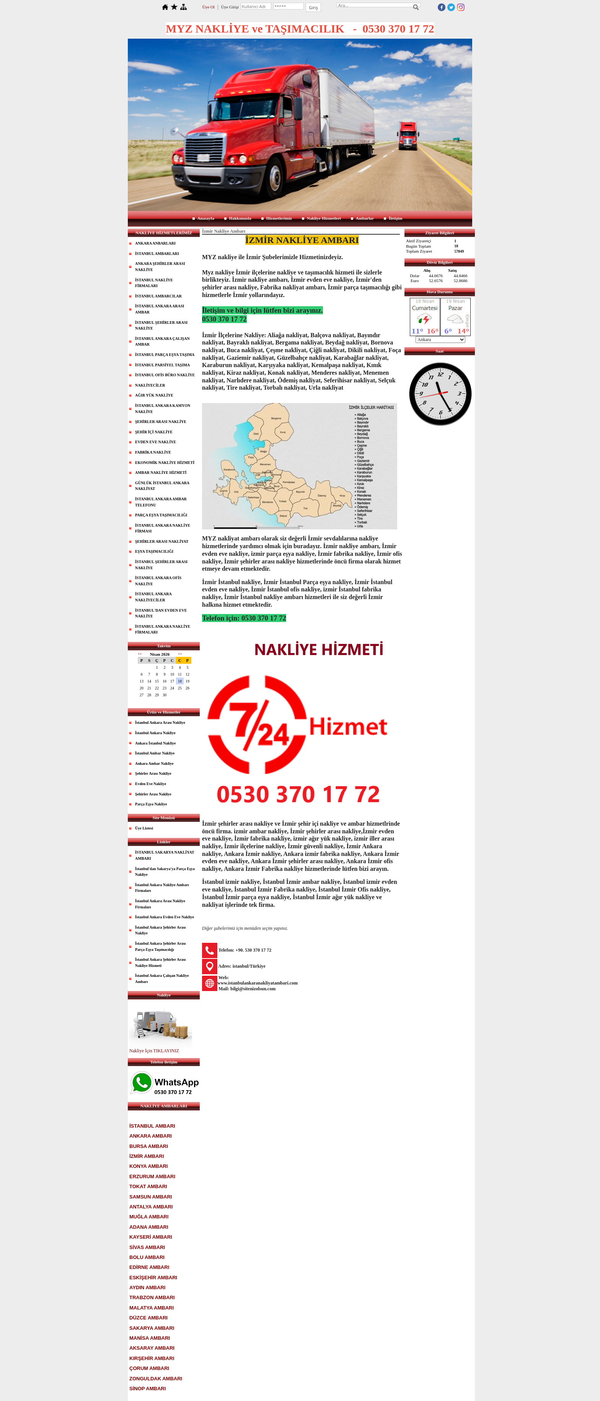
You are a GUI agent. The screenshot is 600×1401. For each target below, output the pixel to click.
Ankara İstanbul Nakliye (155, 743)
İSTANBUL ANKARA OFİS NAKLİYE (158, 581)
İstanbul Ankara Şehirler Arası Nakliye (160, 930)
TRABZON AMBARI (152, 1297)
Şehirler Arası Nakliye (153, 773)
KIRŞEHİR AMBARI (151, 1358)
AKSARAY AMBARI (151, 1348)
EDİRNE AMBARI (149, 1267)
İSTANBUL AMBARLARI (157, 253)
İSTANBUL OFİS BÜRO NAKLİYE (165, 375)
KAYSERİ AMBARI (150, 1237)
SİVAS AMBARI (147, 1247)
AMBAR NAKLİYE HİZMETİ (160, 472)
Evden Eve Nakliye (150, 784)
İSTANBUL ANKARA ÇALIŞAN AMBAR (162, 341)
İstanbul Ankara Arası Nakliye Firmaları (160, 904)
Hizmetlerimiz (279, 218)
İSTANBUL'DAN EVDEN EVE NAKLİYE (161, 613)
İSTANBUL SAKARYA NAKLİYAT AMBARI (164, 855)
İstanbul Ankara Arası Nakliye (160, 722)
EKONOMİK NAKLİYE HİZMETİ (164, 462)
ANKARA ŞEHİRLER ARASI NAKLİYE (160, 266)
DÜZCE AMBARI (148, 1318)
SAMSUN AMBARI (150, 1197)
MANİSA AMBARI (149, 1338)
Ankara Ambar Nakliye (154, 763)
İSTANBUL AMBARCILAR (158, 296)
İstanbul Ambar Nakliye (154, 753)
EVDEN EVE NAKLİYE (155, 442)
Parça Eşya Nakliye (151, 804)
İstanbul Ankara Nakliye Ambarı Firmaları (162, 888)
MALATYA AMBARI (151, 1308)
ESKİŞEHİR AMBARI (153, 1277)
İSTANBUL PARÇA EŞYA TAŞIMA (164, 355)
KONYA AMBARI (148, 1166)
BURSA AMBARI (148, 1146)
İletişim (395, 218)
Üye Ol (208, 7)
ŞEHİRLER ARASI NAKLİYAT (162, 541)
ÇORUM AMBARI (149, 1368)
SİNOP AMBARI (147, 1388)
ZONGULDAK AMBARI (155, 1378)
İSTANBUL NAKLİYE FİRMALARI (154, 283)
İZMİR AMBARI (146, 1156)
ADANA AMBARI (148, 1227)
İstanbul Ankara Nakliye (155, 733)
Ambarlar (365, 218)
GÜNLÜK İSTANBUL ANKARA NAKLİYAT (162, 486)
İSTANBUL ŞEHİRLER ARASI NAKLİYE (161, 325)
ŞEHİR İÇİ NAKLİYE (154, 432)
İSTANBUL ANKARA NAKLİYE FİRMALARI (162, 629)
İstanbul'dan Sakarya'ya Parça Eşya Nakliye (165, 872)
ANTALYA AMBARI (151, 1207)
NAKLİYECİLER (150, 385)
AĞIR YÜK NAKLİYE (154, 395)
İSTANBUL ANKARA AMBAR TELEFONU (161, 502)
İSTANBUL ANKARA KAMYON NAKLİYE (162, 408)
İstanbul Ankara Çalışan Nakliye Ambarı (162, 978)
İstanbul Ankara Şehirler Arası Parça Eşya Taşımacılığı (160, 946)
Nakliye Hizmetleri (324, 218)
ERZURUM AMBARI (152, 1176)
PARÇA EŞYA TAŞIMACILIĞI (161, 515)
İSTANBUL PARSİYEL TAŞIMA (162, 365)
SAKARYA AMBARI (151, 1328)
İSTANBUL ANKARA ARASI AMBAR (159, 309)
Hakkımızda (240, 218)
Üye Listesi (144, 828)
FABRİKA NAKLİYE (153, 452)
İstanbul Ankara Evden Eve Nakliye (164, 917)
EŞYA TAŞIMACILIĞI (154, 551)
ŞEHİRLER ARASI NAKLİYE (160, 422)
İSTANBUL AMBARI (152, 1126)
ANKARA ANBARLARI (155, 243)
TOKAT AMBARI (148, 1186)
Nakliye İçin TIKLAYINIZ (154, 1050)
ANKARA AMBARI (150, 1136)
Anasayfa (205, 218)
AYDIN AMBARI (147, 1287)
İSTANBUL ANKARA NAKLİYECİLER (153, 597)
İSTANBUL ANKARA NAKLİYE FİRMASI (162, 528)
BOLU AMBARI (147, 1257)
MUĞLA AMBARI (148, 1217)
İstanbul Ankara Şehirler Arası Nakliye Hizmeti (160, 962)
